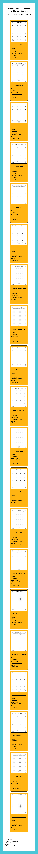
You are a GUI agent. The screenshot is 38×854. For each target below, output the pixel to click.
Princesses (14, 49)
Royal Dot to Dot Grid (19, 248)
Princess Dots (19, 85)
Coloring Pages (9, 842)
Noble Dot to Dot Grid (19, 410)
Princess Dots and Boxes (19, 288)
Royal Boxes (19, 207)
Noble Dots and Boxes (19, 735)
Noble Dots (19, 44)
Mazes (7, 844)
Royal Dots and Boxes (19, 613)
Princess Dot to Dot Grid (19, 654)
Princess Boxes (19, 126)
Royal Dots (19, 370)
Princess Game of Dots (19, 329)
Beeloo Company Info (11, 845)
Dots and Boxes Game (17, 53)
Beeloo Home (9, 839)
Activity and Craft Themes (12, 841)
